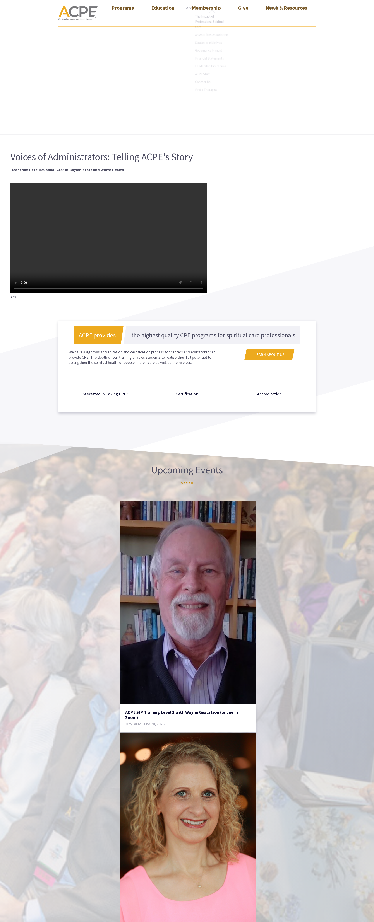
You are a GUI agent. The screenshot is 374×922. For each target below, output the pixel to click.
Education (163, 18)
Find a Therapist (217, 878)
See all (187, 482)
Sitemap (266, 846)
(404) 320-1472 (70, 898)
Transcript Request (219, 854)
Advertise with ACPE (220, 862)
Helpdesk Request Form (223, 885)
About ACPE (196, 7)
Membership (206, 18)
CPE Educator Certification (170, 846)
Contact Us (213, 846)
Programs (123, 18)
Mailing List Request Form (225, 870)
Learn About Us (269, 354)
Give (243, 18)
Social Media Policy (275, 854)
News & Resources (286, 18)
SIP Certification (161, 854)
